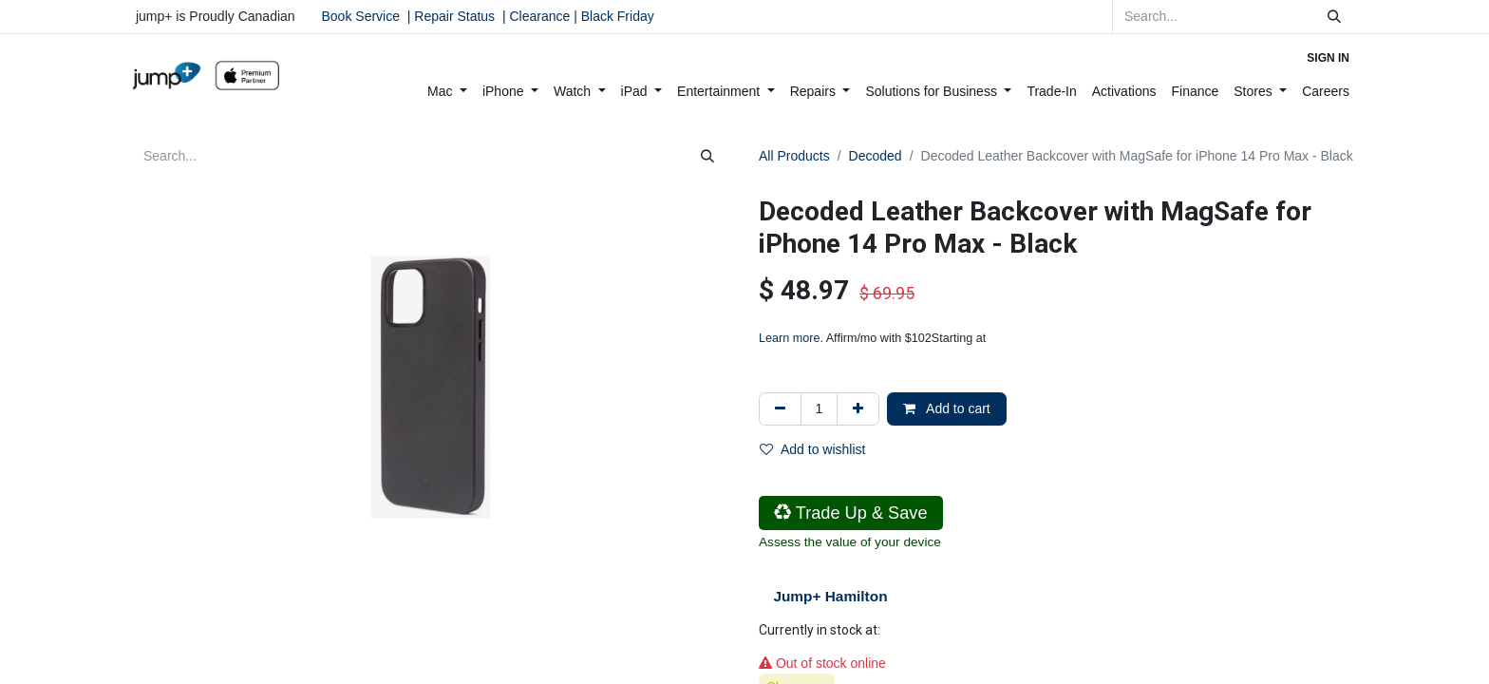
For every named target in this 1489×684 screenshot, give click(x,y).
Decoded (875, 155)
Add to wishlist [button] (812, 449)
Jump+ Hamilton (830, 596)
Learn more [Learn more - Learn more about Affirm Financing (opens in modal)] (789, 338)
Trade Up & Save (851, 513)
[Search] (1334, 16)
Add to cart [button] (946, 408)
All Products (794, 155)
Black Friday (615, 16)
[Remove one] (780, 409)
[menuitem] (447, 91)
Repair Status (454, 16)
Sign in (1328, 58)
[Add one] (858, 409)
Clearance (539, 16)
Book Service (361, 16)
